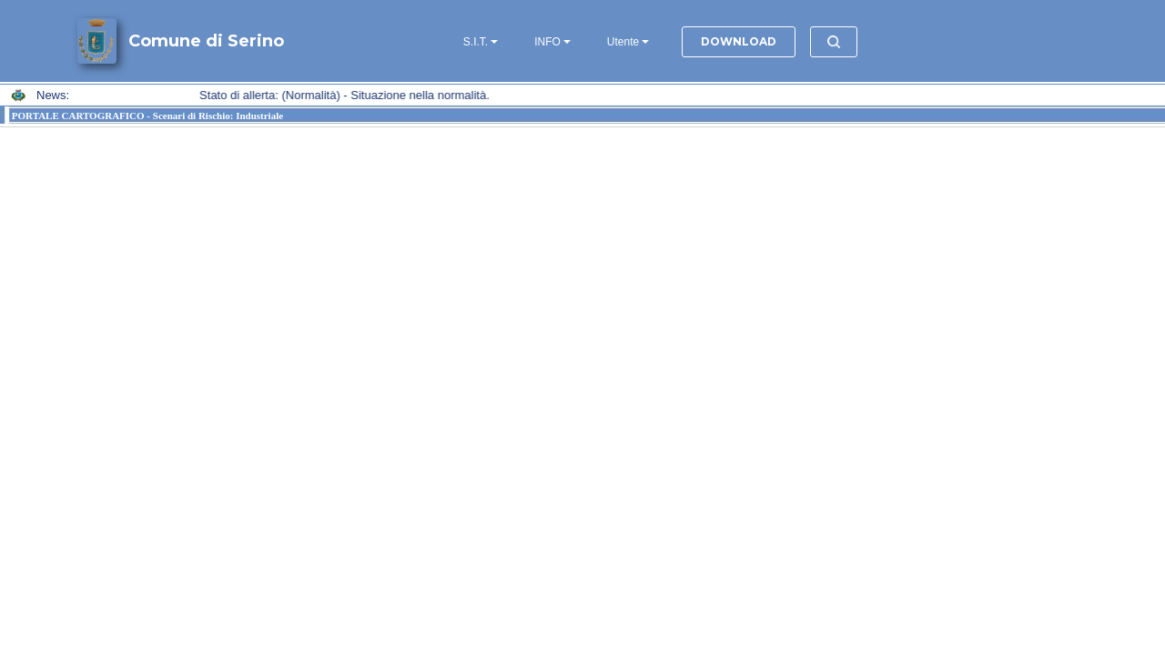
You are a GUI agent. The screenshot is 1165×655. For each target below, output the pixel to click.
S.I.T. (475, 41)
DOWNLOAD (738, 41)
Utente (623, 41)
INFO (547, 41)
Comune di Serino (206, 41)
